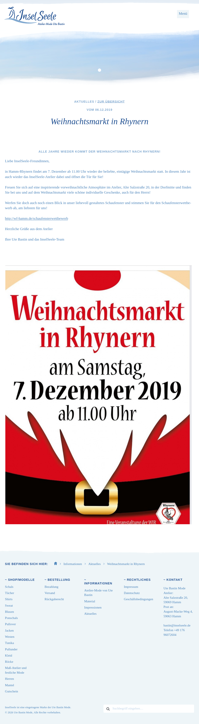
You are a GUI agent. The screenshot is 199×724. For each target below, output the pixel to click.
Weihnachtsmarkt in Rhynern (126, 564)
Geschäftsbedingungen (138, 599)
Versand (50, 593)
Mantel (9, 685)
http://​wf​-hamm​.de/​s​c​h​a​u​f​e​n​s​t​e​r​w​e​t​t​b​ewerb (36, 218)
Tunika (9, 643)
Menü (183, 14)
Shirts (8, 599)
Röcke (9, 661)
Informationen (73, 564)
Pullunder (11, 649)
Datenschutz (132, 593)
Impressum (131, 586)
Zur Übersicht (111, 101)
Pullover (10, 624)
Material (89, 601)
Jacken (9, 630)
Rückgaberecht (54, 599)
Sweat (9, 605)
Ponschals (11, 618)
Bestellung (59, 579)
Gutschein (11, 691)
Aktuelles (95, 564)
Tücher (9, 593)
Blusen (9, 611)
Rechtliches (139, 579)
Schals (9, 586)
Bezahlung (51, 586)
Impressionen (93, 607)
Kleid (8, 655)
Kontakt (175, 579)
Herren (9, 678)
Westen (9, 636)
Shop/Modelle (21, 579)
